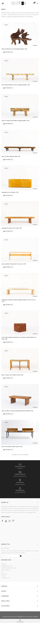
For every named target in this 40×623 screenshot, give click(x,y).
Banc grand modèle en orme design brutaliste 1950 (16, 85)
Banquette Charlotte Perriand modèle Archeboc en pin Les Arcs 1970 (18, 300)
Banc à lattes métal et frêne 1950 (11, 156)
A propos (3, 576)
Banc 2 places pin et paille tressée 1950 (12, 375)
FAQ (2, 572)
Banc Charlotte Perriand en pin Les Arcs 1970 (14, 264)
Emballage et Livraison (6, 566)
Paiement (3, 564)
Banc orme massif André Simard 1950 (12, 446)
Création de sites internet (8, 616)
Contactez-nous (5, 577)
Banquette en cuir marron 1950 (10, 192)
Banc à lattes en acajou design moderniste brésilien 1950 (17, 411)
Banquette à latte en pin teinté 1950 (12, 228)
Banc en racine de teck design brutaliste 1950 (14, 49)
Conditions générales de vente (9, 568)
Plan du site (4, 574)
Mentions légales (5, 570)
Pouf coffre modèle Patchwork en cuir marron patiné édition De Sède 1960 (19, 338)
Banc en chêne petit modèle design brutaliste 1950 (15, 120)
